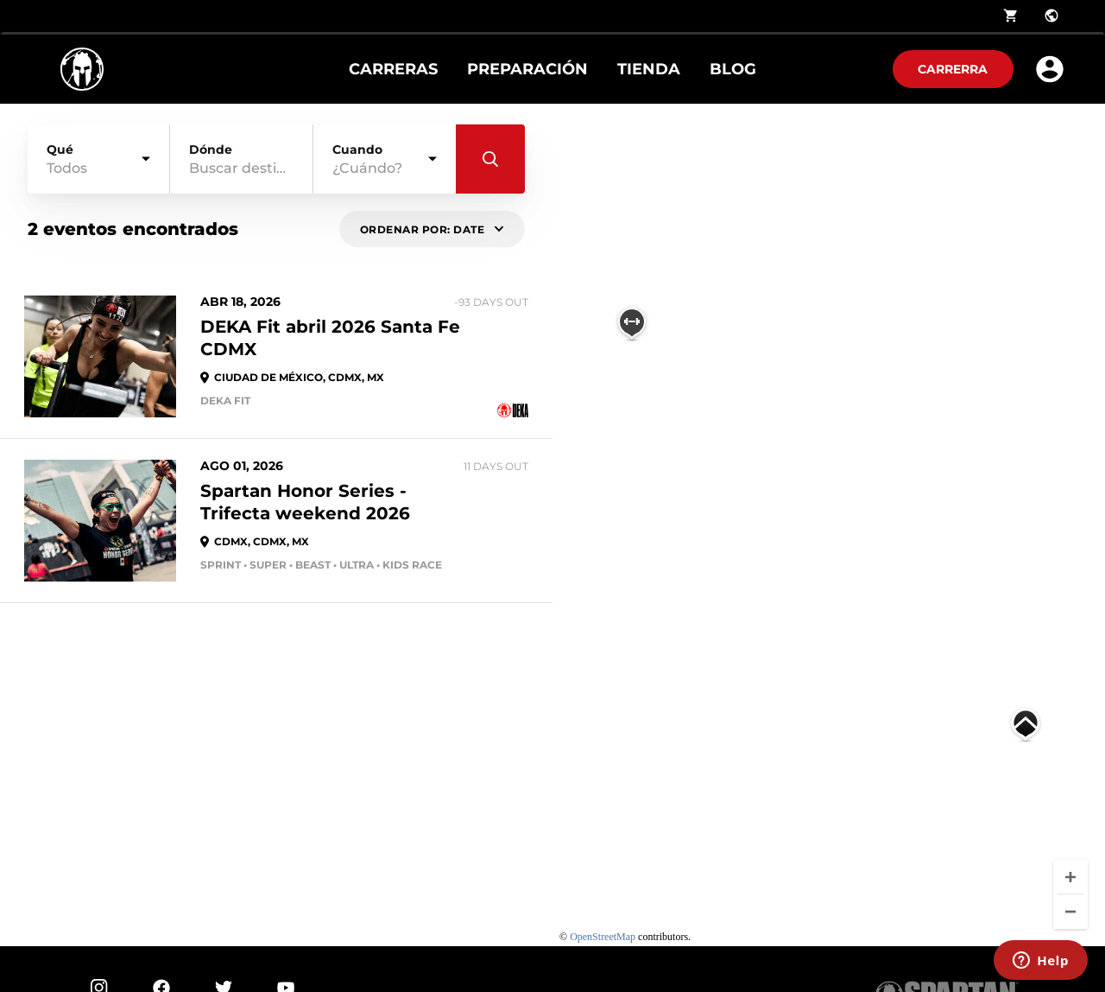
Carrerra (953, 69)
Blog (733, 69)
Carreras (393, 69)
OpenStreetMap (602, 937)
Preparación (527, 69)
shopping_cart (1011, 15)
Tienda (648, 69)
